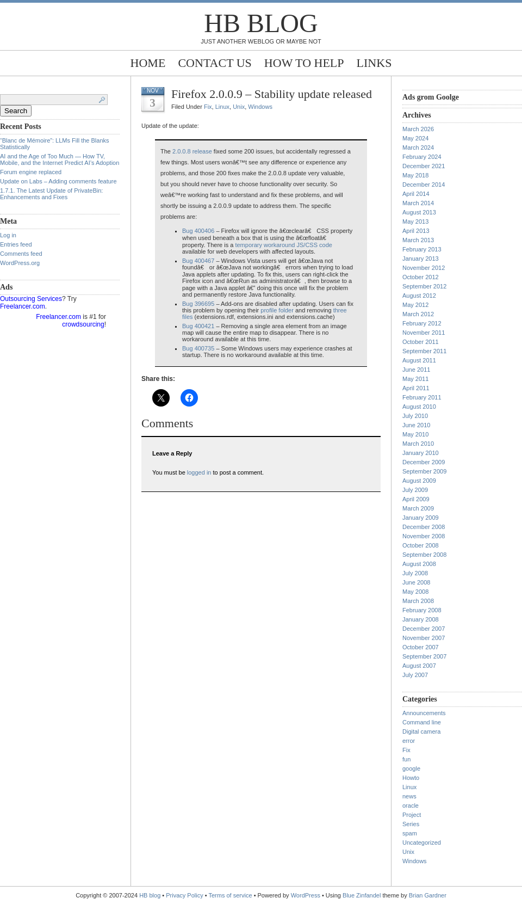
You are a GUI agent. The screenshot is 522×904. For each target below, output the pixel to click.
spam (409, 833)
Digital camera (421, 731)
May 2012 (415, 305)
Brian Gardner (427, 895)
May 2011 (415, 379)
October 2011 (420, 342)
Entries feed (16, 244)
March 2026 (418, 129)
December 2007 (423, 628)
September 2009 (424, 471)
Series (410, 824)
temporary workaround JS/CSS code (283, 245)
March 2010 (418, 443)
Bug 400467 (198, 260)
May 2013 (415, 221)
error (408, 740)
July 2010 (415, 416)
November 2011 (423, 332)
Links (374, 63)
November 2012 (423, 268)
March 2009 (418, 508)
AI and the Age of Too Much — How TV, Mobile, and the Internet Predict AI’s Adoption (59, 159)
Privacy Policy (185, 895)
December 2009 (423, 462)
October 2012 (420, 277)
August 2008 (419, 564)
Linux (222, 106)
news (409, 796)
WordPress (305, 895)
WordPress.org (20, 263)
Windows (260, 106)
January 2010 (420, 453)
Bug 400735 (198, 348)
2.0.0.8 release (192, 151)
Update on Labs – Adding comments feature (58, 181)
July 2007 (415, 675)
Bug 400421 (198, 326)
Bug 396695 (198, 303)
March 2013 (418, 240)
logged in (199, 472)
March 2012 (418, 314)
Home (148, 63)
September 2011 (424, 351)
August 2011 (419, 360)
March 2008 (418, 601)
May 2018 (415, 175)
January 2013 (420, 258)
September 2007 (424, 656)
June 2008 (416, 582)
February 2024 (422, 156)
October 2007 (420, 647)
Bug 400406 (198, 230)
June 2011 (416, 369)
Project (411, 814)
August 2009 (419, 480)
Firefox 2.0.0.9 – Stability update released (271, 94)
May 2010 (415, 434)
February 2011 (422, 397)
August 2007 (419, 665)
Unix (239, 106)
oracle (410, 805)
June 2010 (416, 425)
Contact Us (214, 63)
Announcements (424, 713)
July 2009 (415, 490)
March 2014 (418, 203)
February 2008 (422, 610)
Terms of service (230, 895)
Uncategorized (421, 842)
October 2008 (420, 545)
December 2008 (423, 527)
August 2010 (419, 406)
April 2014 (416, 193)
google (411, 768)
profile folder (277, 310)
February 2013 (422, 249)
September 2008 (424, 554)
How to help (304, 63)
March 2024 (418, 147)
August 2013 (419, 212)
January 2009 (420, 517)
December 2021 (423, 166)
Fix (208, 106)
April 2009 (416, 499)
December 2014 (423, 184)
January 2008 (420, 619)
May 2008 (415, 591)
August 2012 (419, 295)
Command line (421, 722)
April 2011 (416, 388)
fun (406, 759)
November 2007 (423, 638)
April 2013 (416, 230)
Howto (410, 777)
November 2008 (423, 536)
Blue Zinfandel (362, 895)
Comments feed (21, 253)
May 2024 (415, 138)
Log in (8, 235)
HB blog (261, 23)
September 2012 (424, 286)
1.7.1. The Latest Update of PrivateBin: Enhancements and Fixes (51, 193)
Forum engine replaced (30, 172)
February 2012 (422, 323)
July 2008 (415, 573)
